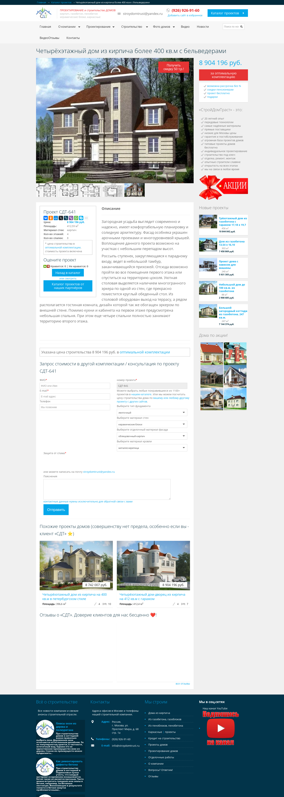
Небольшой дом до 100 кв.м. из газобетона (232, 288)
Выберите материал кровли (134, 441)
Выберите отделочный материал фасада (142, 429)
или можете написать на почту (79, 471)
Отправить (56, 510)
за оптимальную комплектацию (223, 75)
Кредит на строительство (164, 738)
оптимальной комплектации (63, 247)
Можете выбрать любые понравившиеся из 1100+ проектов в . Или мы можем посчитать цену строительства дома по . (153, 396)
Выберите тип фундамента (134, 406)
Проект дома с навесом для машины (228, 265)
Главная (45, 27)
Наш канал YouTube (221, 718)
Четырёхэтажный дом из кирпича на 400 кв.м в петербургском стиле (74, 596)
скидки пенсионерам (220, 89)
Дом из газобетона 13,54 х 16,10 (232, 243)
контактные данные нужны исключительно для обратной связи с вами (88, 501)
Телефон (45, 401)
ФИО (43, 380)
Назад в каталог (67, 272)
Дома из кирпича (159, 713)
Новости (203, 27)
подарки (212, 96)
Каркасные (155, 732)
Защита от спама (54, 453)
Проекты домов (158, 744)
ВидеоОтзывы (49, 38)
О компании (156, 763)
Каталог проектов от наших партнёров (68, 286)
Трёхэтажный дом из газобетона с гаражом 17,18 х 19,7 (233, 221)
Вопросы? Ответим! (160, 770)
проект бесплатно (218, 93)
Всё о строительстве (57, 702)
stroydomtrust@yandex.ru (143, 13)
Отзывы (153, 776)
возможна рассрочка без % (224, 86)
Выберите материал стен (133, 418)
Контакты (73, 38)
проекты (170, 732)
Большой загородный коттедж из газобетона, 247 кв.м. (233, 312)
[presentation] (71, 463)
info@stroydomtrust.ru (126, 745)
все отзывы (183, 683)
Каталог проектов (225, 13)
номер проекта (127, 380)
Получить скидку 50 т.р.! (173, 67)
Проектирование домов (163, 751)
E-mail (44, 390)
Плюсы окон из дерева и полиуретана (66, 727)
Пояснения (50, 476)
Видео (185, 27)
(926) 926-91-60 (121, 739)
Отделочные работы (161, 757)
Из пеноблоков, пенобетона (165, 725)
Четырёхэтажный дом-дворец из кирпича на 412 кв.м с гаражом (152, 596)
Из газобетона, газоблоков (164, 719)
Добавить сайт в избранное (185, 15)
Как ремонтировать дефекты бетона (69, 763)
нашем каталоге (141, 394)
